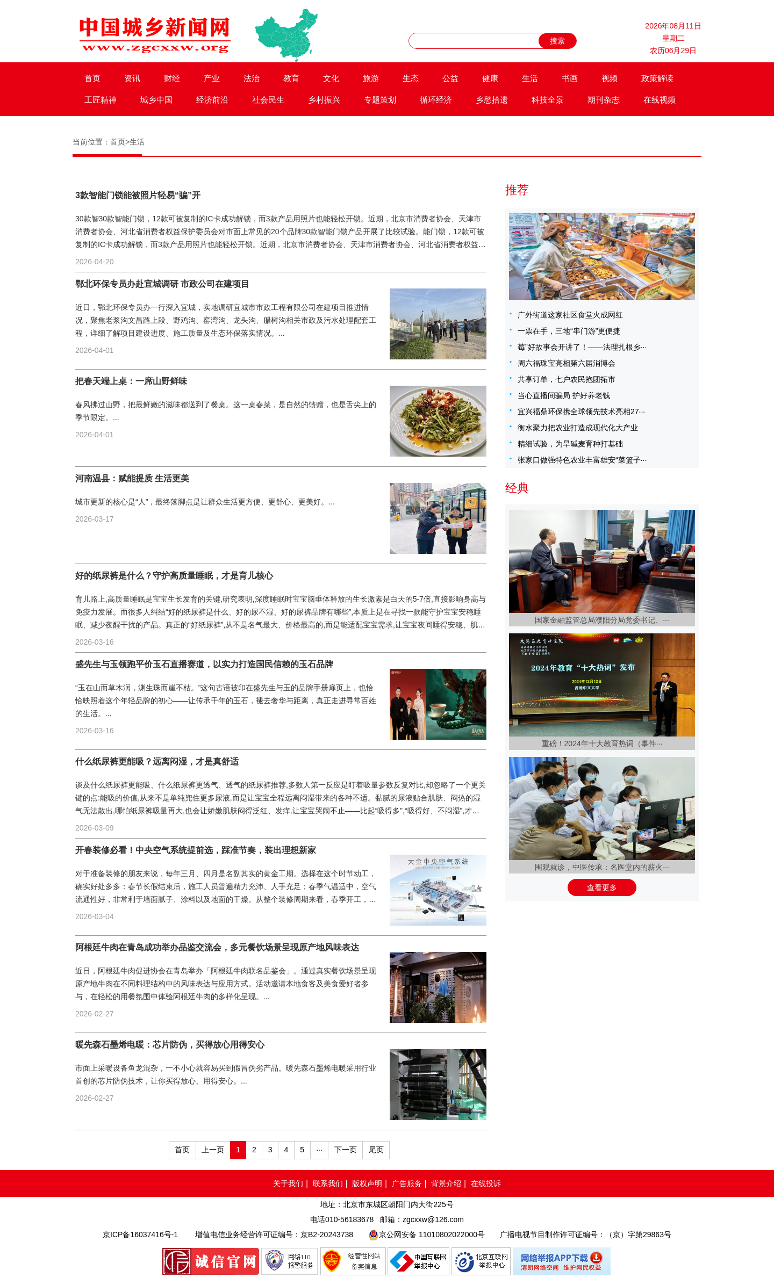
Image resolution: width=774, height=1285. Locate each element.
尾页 (376, 1149)
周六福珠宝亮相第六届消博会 (566, 363)
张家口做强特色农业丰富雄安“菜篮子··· (582, 460)
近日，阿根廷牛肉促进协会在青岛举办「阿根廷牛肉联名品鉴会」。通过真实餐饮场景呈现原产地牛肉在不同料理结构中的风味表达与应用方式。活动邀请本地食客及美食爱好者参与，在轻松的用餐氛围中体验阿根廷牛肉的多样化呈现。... (225, 983)
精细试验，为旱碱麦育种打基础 (570, 443)
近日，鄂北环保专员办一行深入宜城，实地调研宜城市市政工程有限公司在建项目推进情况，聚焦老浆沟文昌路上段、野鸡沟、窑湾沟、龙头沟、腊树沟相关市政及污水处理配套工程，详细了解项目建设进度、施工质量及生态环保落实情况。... (225, 320)
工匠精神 (100, 99)
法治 (251, 78)
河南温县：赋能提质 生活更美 (132, 478)
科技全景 (548, 99)
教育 (291, 78)
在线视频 (659, 99)
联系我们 (328, 1183)
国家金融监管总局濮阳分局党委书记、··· (602, 620)
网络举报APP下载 (562, 1261)
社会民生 (268, 99)
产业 (212, 78)
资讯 (132, 78)
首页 (92, 78)
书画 (570, 78)
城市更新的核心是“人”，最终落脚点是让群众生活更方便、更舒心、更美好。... (205, 501)
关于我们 (288, 1183)
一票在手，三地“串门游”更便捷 (569, 331)
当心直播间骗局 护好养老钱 (564, 395)
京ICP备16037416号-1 (140, 1234)
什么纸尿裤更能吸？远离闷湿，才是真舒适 (157, 761)
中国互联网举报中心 (418, 1261)
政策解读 (657, 78)
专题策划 (380, 99)
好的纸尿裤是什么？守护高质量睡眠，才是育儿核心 (174, 575)
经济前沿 (212, 99)
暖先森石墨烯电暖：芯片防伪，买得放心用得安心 (169, 1044)
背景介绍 (446, 1183)
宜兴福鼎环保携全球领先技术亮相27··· (581, 411)
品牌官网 (210, 1261)
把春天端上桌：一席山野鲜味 (131, 381)
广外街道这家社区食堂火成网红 (570, 315)
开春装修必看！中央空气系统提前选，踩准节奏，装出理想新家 (195, 850)
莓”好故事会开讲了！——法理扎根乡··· (582, 347)
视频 (609, 78)
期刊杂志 (603, 99)
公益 (450, 78)
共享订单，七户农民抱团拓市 (566, 379)
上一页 (213, 1149)
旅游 (371, 78)
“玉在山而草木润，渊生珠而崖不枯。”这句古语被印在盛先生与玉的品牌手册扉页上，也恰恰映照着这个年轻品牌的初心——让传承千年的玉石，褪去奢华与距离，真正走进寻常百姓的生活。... (225, 700)
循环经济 (436, 99)
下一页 (345, 1149)
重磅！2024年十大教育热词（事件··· (602, 743)
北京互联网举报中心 (481, 1261)
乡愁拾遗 (492, 99)
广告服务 (407, 1183)
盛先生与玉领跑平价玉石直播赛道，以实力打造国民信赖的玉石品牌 (204, 664)
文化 (331, 78)
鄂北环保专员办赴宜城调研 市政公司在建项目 (162, 283)
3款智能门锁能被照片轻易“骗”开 (137, 195)
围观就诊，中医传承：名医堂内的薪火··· (602, 867)
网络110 (289, 1261)
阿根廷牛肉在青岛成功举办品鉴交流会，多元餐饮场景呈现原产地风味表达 (217, 947)
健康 (490, 78)
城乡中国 (156, 99)
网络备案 (353, 1261)
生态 (411, 78)
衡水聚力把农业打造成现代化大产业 (578, 427)
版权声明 (367, 1183)
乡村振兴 (324, 99)
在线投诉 (486, 1183)
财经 (172, 78)
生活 (530, 78)
